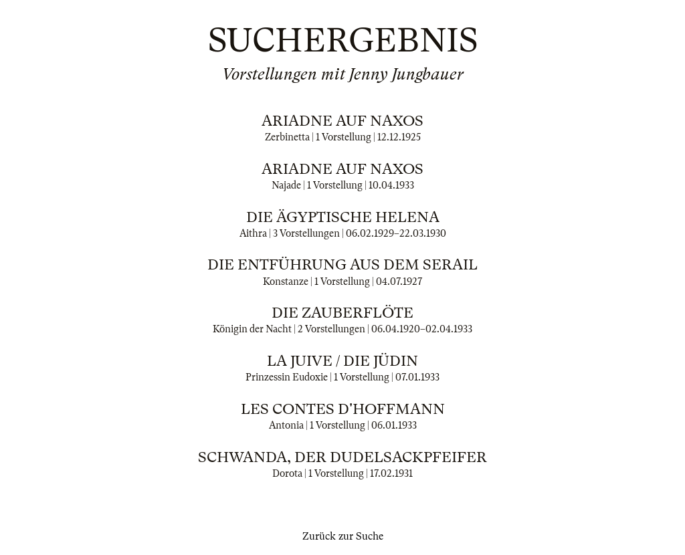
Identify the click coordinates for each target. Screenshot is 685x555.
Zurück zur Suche (342, 536)
